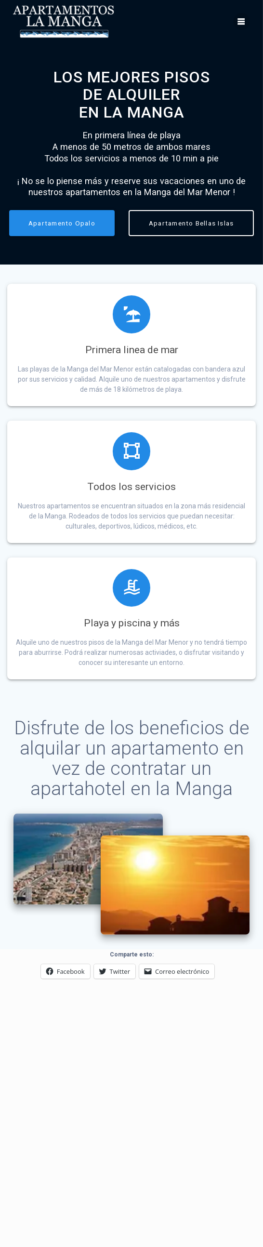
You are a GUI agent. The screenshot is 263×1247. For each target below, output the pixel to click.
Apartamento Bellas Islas (191, 223)
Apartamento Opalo (61, 223)
